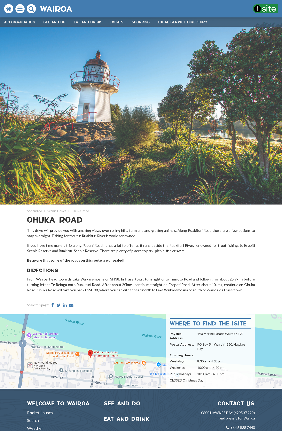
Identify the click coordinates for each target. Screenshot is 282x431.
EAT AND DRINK (127, 418)
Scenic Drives (56, 211)
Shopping (141, 22)
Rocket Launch (40, 412)
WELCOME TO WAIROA (58, 403)
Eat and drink (88, 22)
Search (33, 420)
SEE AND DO (122, 403)
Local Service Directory (183, 22)
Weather (35, 428)
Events (117, 22)
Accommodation (19, 22)
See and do (55, 22)
